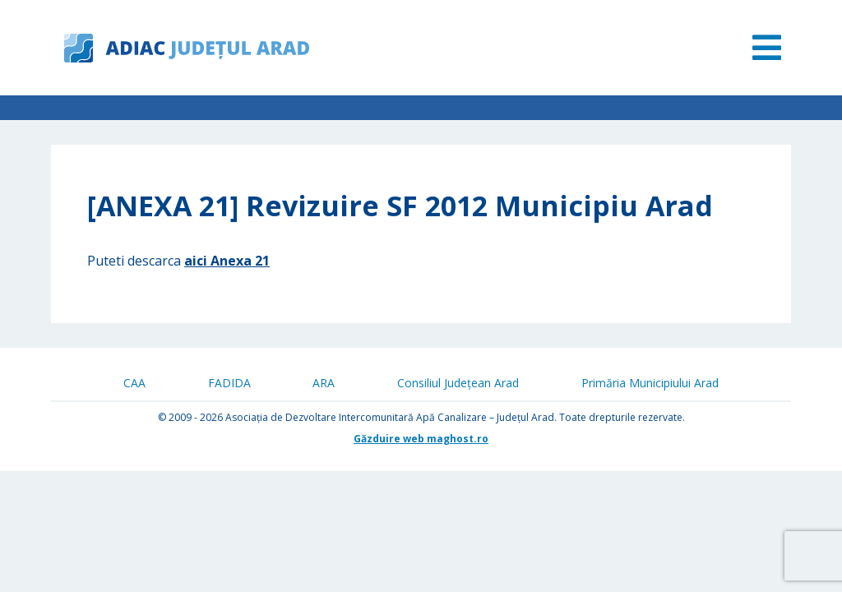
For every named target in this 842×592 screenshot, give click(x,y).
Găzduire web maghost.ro (421, 439)
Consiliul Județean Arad (458, 383)
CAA (134, 383)
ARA (323, 383)
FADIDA (229, 383)
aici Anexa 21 (227, 261)
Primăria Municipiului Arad (650, 383)
